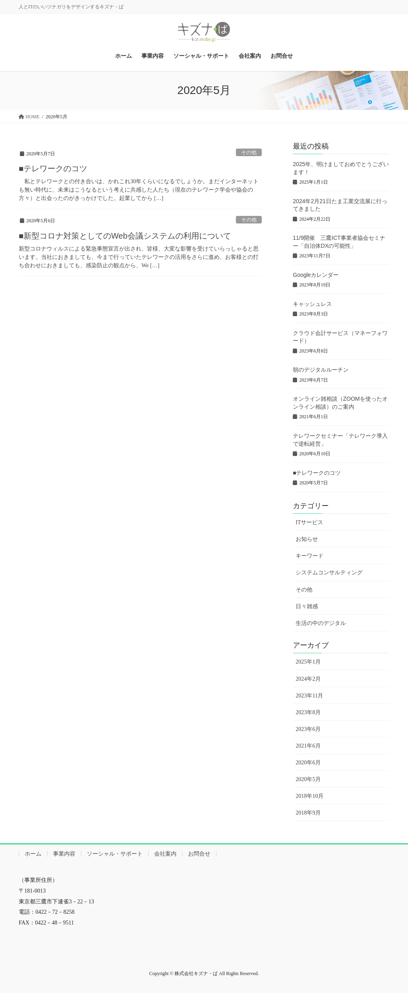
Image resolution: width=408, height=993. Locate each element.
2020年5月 (308, 779)
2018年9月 (308, 813)
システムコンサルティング (329, 573)
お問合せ (199, 854)
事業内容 (64, 854)
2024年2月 (308, 679)
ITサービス (309, 522)
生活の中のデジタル (321, 623)
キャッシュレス (312, 304)
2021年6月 (308, 746)
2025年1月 (308, 662)
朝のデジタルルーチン (321, 369)
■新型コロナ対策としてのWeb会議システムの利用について (125, 235)
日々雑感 (307, 606)
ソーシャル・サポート (115, 854)
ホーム (33, 854)
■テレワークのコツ (53, 168)
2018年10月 (310, 796)
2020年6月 (308, 763)
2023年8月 (308, 712)
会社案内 (165, 854)
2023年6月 (308, 729)
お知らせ (307, 539)
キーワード (310, 556)
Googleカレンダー (316, 275)
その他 (249, 152)
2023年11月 (309, 696)
